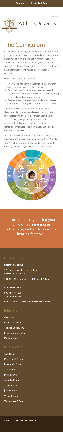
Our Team (9, 353)
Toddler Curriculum (14, 327)
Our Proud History (13, 359)
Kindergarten (11, 338)
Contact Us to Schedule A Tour (32, 3)
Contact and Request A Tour (35, 278)
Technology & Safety (15, 401)
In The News (10, 374)
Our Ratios (9, 369)
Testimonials (10, 385)
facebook (12, 390)
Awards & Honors (13, 380)
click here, (15, 229)
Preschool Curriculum (15, 332)
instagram (13, 395)
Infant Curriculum (13, 322)
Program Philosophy (14, 364)
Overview (9, 317)
